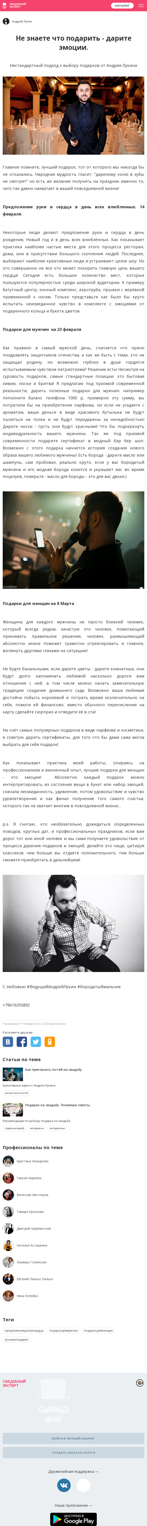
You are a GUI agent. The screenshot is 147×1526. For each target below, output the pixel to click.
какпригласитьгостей (16, 1093)
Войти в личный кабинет (73, 1438)
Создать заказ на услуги (73, 1453)
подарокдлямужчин (64, 1330)
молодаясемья (57, 1128)
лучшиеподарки (16, 1339)
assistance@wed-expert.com (83, 1485)
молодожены (37, 1128)
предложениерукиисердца (24, 1330)
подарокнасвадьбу (14, 1128)
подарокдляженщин (98, 1330)
